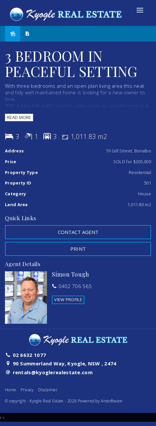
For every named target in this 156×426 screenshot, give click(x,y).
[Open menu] (140, 10)
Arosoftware (112, 401)
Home (10, 390)
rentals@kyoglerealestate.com (53, 372)
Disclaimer (48, 390)
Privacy (27, 390)
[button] (78, 249)
